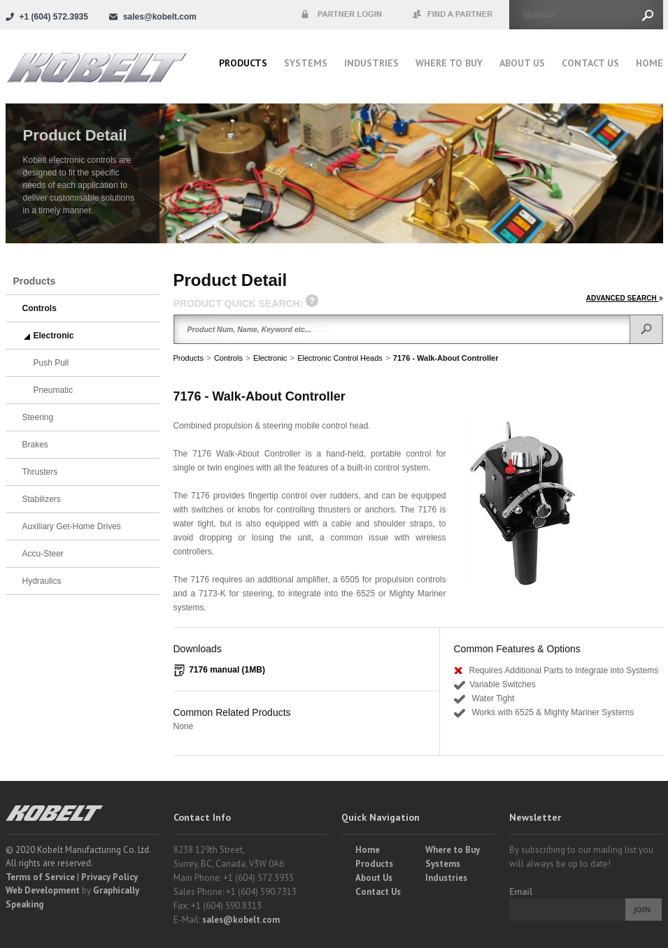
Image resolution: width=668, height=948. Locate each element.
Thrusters (40, 472)
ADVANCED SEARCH (624, 298)
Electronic (270, 358)
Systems (305, 63)
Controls (228, 358)
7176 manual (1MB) (227, 670)
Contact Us (590, 63)
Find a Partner (453, 14)
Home (649, 63)
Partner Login (341, 14)
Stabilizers (41, 499)
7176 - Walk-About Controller (446, 358)
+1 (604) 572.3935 (54, 17)
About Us (522, 63)
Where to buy (449, 63)
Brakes (35, 445)
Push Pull (51, 363)
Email (520, 892)
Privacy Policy (109, 877)
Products (243, 63)
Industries (371, 63)
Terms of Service (40, 877)
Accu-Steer (43, 554)
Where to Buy (452, 850)
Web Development (43, 890)
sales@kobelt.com (241, 920)
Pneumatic (53, 390)
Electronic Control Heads (340, 358)
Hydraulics (42, 581)
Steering (38, 417)
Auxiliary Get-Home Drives (71, 526)
